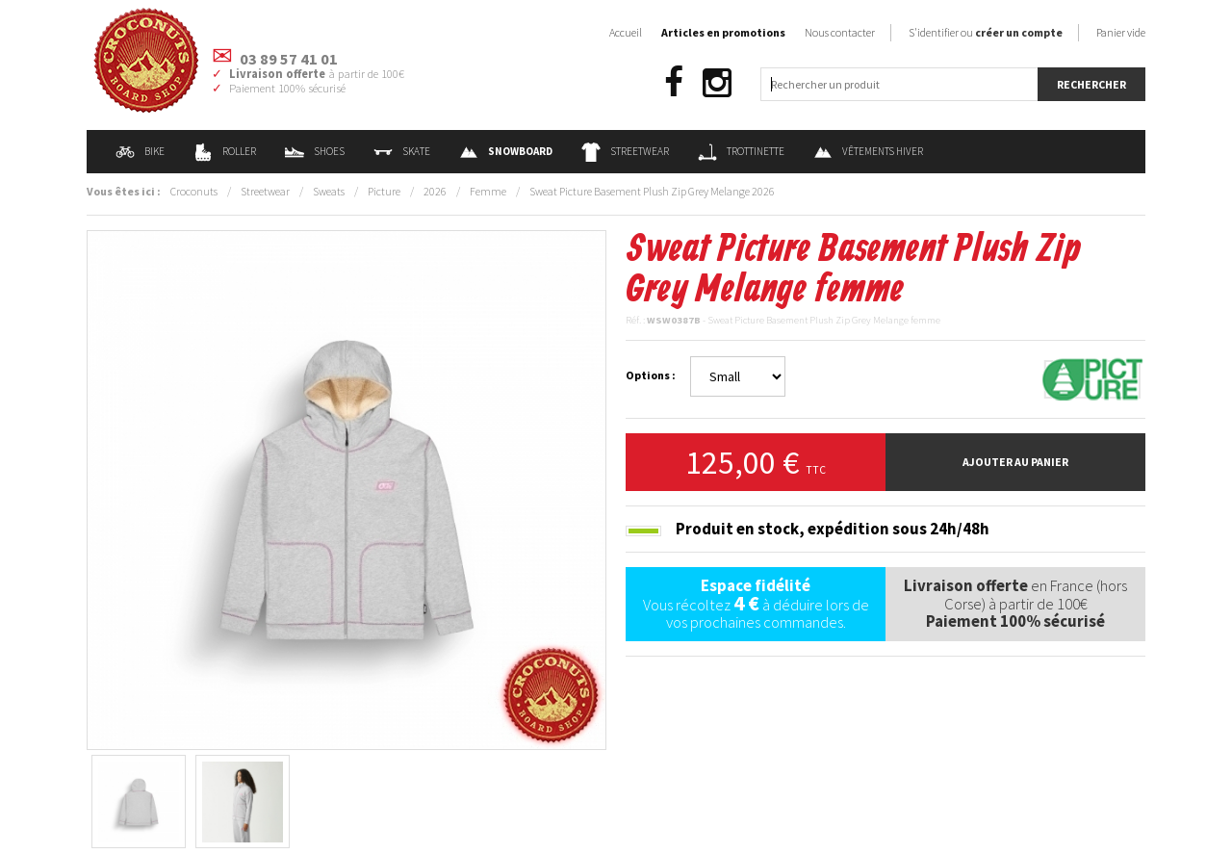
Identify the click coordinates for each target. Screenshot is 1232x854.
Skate (401, 151)
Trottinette (741, 151)
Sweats (329, 191)
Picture (384, 191)
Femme (488, 191)
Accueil (625, 32)
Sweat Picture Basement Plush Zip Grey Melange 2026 (652, 191)
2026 (435, 191)
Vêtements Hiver (868, 151)
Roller (224, 151)
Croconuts (194, 191)
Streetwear (625, 151)
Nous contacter (840, 32)
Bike (140, 151)
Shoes (315, 151)
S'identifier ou (986, 32)
